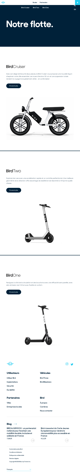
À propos (43, 403)
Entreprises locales (14, 407)
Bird (42, 397)
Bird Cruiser (25, 8)
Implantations (12, 382)
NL (75, 6)
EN (75, 9)
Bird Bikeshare (45, 382)
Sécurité (10, 386)
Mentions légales (14, 458)
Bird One (45, 8)
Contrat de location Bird (15, 449)
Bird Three (44, 378)
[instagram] (67, 365)
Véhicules (45, 373)
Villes (9, 403)
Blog (12, 424)
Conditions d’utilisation (15, 452)
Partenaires (13, 397)
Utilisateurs (13, 373)
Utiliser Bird (11, 378)
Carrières (44, 407)
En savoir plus (13, 86)
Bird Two (36, 8)
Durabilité (11, 390)
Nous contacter (46, 411)
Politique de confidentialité (16, 455)
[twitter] (72, 365)
